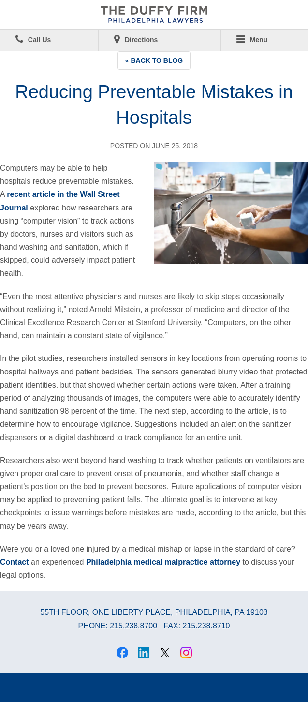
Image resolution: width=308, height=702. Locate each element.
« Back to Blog (154, 60)
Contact (14, 562)
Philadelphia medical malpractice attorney (163, 562)
